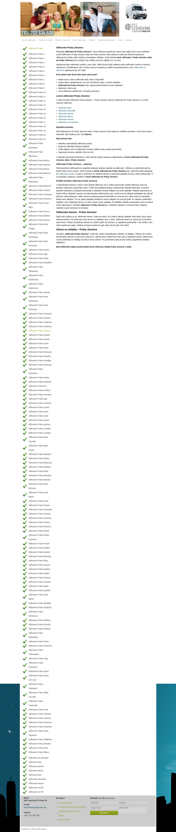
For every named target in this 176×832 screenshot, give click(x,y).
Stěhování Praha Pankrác (40, 514)
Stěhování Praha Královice (40, 382)
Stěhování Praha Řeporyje (40, 556)
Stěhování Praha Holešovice (36, 286)
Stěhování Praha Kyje (38, 399)
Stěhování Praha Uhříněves (36, 665)
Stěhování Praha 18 (37, 126)
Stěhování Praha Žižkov (39, 752)
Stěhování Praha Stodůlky (40, 603)
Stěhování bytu (64, 108)
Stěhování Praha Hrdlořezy (40, 326)
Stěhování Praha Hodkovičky (36, 277)
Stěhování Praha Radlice (39, 548)
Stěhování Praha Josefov (39, 335)
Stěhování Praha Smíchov (40, 582)
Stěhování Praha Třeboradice (36, 652)
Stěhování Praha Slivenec (40, 578)
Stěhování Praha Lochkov (40, 429)
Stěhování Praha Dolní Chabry (38, 226)
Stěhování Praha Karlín (39, 343)
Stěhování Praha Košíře (39, 377)
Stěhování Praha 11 (37, 96)
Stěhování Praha (36, 48)
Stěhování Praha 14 (37, 109)
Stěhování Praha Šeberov (40, 629)
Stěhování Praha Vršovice (40, 718)
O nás (120, 40)
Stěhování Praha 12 (37, 101)
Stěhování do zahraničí (68, 122)
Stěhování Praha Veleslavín (36, 686)
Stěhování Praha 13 (37, 105)
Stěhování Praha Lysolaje (40, 433)
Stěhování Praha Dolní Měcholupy (38, 235)
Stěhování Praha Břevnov (40, 173)
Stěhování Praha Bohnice (40, 165)
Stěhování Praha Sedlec (39, 573)
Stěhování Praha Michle (39, 458)
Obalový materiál (62, 40)
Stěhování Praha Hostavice (40, 314)
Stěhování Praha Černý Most (39, 205)
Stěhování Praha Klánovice (40, 352)
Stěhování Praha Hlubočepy (36, 269)
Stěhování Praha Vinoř (38, 710)
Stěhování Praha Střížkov (40, 620)
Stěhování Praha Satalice (39, 569)
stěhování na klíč (67, 174)
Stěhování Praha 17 (37, 122)
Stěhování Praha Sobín (39, 586)
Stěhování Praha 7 (37, 79)
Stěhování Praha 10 (37, 92)
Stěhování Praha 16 (37, 118)
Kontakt (128, 40)
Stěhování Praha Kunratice (40, 394)
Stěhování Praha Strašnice (40, 607)
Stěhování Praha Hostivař (40, 318)
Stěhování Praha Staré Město (38, 597)
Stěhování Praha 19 (37, 131)
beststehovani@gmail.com (35, 807)
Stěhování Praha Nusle (39, 501)
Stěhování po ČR (36, 792)
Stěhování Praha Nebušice (40, 475)
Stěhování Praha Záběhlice (40, 739)
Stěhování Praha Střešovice (36, 614)
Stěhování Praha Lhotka (39, 407)
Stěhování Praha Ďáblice (39, 216)
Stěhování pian (35, 762)
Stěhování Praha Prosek (39, 543)
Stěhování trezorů (66, 119)
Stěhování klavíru (65, 116)
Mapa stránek (64, 820)
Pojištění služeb (45, 40)
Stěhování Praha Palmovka (40, 509)
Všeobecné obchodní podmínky (72, 807)
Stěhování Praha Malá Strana (38, 448)
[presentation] (111, 821)
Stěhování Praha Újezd (39, 671)
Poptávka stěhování (106, 40)
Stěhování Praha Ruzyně (39, 565)
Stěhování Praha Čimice (39, 211)
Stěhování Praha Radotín (39, 552)
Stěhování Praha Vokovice (40, 714)
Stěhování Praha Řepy (38, 561)
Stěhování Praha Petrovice (40, 518)
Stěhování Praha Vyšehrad (40, 727)
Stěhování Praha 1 (37, 54)
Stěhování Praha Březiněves (36, 179)
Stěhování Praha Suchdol (40, 624)
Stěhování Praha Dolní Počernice (38, 243)
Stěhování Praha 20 (37, 135)
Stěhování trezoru (36, 783)
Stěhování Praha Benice (39, 160)
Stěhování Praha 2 (37, 58)
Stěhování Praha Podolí (39, 531)
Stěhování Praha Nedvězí (40, 480)
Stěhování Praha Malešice (40, 454)
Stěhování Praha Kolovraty (40, 365)
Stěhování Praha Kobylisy (40, 356)
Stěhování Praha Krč (37, 386)
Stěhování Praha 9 (37, 88)
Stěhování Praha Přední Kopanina (39, 537)
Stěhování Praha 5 (37, 71)
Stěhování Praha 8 (37, 84)
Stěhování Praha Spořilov (40, 590)
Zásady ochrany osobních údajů (70, 813)
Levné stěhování (29, 40)
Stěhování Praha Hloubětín (40, 262)
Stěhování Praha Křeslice (39, 390)
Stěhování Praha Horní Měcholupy (38, 299)
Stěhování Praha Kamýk (39, 339)
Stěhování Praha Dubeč (39, 250)
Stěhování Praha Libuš (38, 416)
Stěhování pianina (66, 113)
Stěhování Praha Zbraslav (40, 744)
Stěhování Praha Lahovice (40, 403)
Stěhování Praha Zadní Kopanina (39, 733)
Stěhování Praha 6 (37, 75)
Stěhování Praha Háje (38, 254)
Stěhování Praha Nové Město (38, 494)
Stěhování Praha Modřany (40, 467)
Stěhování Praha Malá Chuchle (38, 439)
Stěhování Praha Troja (38, 658)
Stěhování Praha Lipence (39, 424)
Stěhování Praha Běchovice (36, 154)
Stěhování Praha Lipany (39, 420)
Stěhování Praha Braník (39, 169)
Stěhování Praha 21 (37, 139)
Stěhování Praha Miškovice (40, 463)
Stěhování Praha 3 (37, 62)
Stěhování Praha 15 (37, 113)
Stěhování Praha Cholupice (40, 194)
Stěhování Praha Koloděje (40, 360)
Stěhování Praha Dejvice (39, 220)
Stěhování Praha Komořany (36, 371)
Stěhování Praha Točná (39, 641)
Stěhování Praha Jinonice (40, 331)
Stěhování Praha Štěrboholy (36, 635)
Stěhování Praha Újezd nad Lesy (39, 677)
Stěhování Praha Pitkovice (40, 526)
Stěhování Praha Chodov (39, 190)
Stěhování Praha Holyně (39, 292)
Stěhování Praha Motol (38, 471)
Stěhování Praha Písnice (39, 522)
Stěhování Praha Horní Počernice (38, 307)
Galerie (92, 40)
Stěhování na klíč (36, 788)
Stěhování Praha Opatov (39, 505)
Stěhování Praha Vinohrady (36, 703)
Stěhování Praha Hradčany (40, 322)
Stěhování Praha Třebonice (40, 646)
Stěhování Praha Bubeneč (40, 186)
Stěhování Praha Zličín (38, 748)
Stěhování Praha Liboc (38, 412)
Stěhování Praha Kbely (38, 348)
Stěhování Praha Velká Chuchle (38, 695)
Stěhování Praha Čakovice (40, 199)
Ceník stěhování (79, 40)
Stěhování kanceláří (66, 111)
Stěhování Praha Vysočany (40, 722)
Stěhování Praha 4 (37, 67)
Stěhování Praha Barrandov (36, 145)
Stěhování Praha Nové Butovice (38, 486)
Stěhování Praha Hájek (39, 258)
